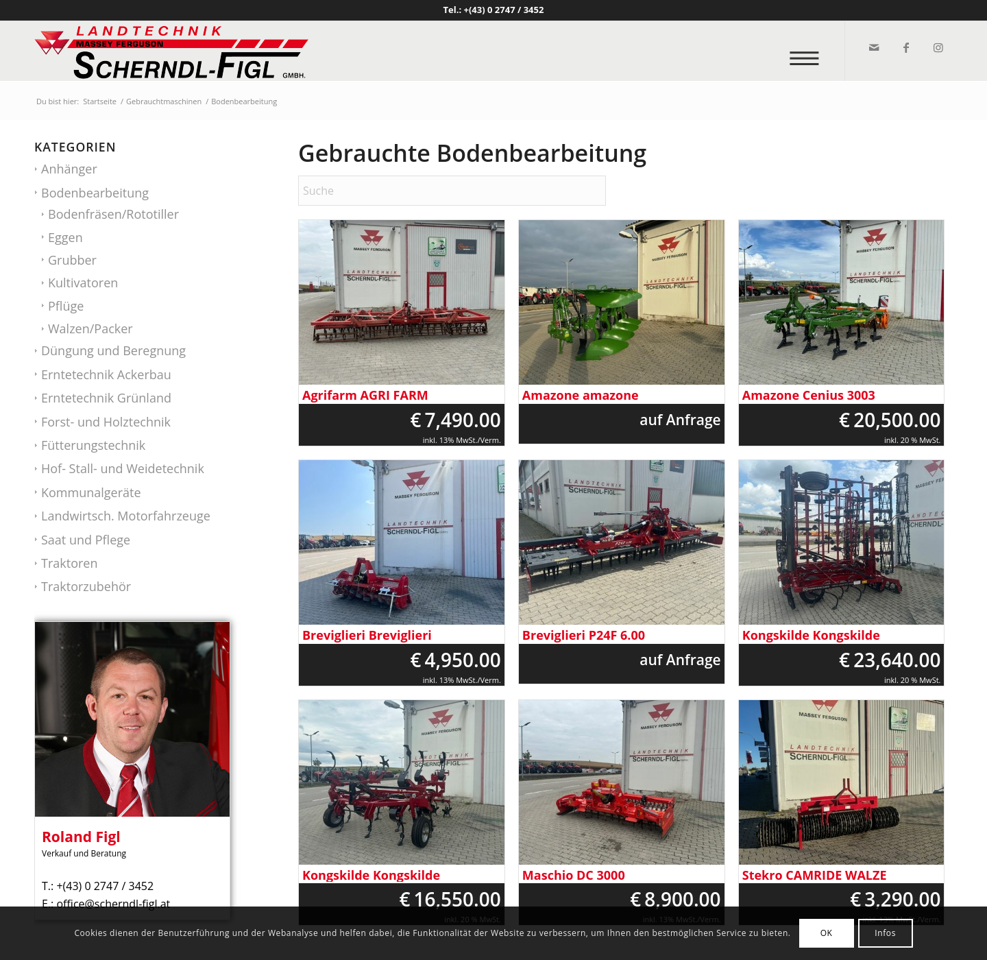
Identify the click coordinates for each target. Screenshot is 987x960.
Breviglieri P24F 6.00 (583, 635)
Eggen (65, 237)
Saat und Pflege (85, 539)
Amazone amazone (580, 395)
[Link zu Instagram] (937, 47)
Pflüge (66, 306)
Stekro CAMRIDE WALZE (814, 875)
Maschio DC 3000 (573, 875)
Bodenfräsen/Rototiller (113, 214)
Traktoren (69, 563)
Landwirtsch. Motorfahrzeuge (125, 515)
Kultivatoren (83, 282)
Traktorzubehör (86, 586)
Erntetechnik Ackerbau (106, 374)
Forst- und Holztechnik (106, 421)
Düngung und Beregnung (113, 350)
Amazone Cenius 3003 (808, 395)
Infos (885, 933)
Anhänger (69, 168)
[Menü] (808, 51)
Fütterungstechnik (93, 445)
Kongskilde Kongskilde (811, 635)
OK (826, 933)
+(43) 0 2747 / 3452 (504, 9)
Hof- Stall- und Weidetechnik (122, 468)
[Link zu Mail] (872, 47)
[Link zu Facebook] (905, 47)
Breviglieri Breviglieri (367, 635)
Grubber (72, 260)
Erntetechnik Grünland (106, 397)
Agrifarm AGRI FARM (365, 395)
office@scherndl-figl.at (113, 903)
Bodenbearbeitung (95, 192)
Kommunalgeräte (91, 492)
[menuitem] (808, 51)
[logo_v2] (171, 51)
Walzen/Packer (90, 328)
